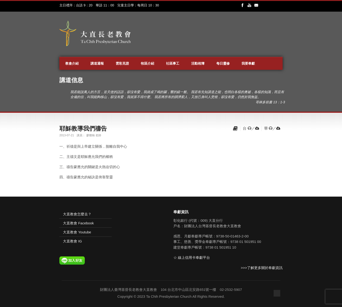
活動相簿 (197, 63)
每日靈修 (223, 63)
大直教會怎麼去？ (77, 214)
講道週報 (97, 63)
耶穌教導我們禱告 (83, 128)
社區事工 (172, 63)
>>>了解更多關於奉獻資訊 (262, 268)
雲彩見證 (122, 63)
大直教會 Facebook (78, 223)
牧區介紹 (147, 63)
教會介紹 (72, 63)
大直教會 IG (72, 241)
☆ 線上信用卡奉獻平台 (191, 257)
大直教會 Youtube (77, 232)
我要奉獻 (248, 63)
